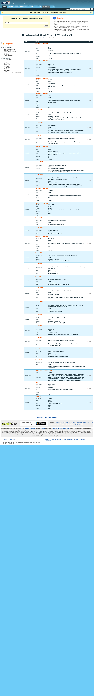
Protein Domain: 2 (8, 55)
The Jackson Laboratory (30, 428)
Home (4, 6)
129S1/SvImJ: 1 (8, 59)
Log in (78, 1)
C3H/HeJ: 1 (7, 65)
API (40, 6)
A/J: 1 (5, 61)
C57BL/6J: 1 (7, 66)
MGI (21, 428)
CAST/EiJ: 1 (7, 70)
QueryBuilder (23, 6)
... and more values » (16, 72)
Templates (10, 6)
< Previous (45, 38)
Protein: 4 (6, 54)
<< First (39, 38)
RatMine (64, 439)
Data (36, 6)
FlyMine (52, 439)
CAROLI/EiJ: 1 (7, 69)
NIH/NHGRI (4, 430)
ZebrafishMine (82, 439)
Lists (16, 6)
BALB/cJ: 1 (6, 63)
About (85, 1)
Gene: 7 (6, 53)
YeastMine (75, 439)
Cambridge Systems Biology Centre (61, 428)
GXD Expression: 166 (9, 49)
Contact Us (91, 1)
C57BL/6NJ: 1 (7, 67)
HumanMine (48, 440)
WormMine (69, 439)
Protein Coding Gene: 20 (10, 51)
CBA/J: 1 (6, 71)
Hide (91, 12)
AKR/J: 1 (6, 62)
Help (82, 1)
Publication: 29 (7, 50)
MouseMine (58, 439)
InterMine (42, 428)
